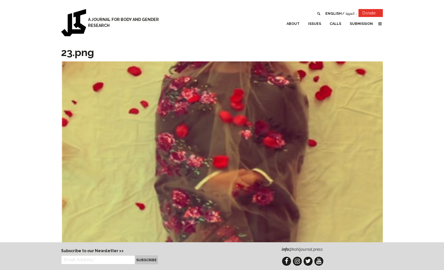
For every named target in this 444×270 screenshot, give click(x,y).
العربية (350, 13)
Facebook (286, 261)
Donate (372, 14)
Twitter (308, 261)
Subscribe (146, 260)
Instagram (297, 261)
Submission (361, 24)
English (333, 13)
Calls (335, 24)
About (293, 24)
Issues (314, 24)
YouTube (319, 261)
